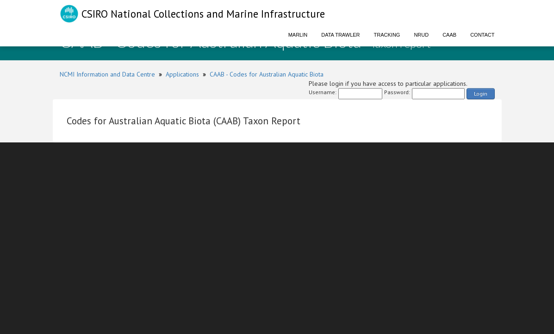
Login (480, 93)
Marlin (298, 35)
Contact (482, 35)
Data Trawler (340, 35)
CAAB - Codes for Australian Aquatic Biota (267, 74)
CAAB (449, 35)
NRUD (421, 35)
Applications (182, 74)
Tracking (387, 35)
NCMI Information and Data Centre (107, 74)
